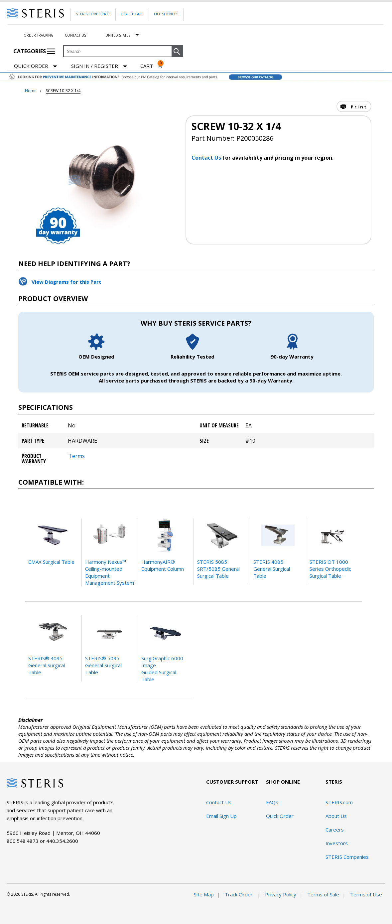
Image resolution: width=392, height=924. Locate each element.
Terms (76, 456)
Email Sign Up (221, 816)
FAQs (272, 802)
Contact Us (75, 35)
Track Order (239, 894)
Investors (337, 843)
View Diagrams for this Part (66, 281)
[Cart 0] (151, 66)
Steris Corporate (93, 13)
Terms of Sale (323, 894)
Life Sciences (166, 13)
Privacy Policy (280, 894)
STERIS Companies (347, 856)
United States (117, 35)
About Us (336, 816)
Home (31, 90)
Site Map (204, 894)
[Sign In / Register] (99, 66)
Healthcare (132, 13)
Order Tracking (39, 35)
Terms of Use (366, 894)
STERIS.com (339, 802)
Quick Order (35, 66)
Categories (34, 51)
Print (358, 107)
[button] (177, 51)
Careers (335, 829)
